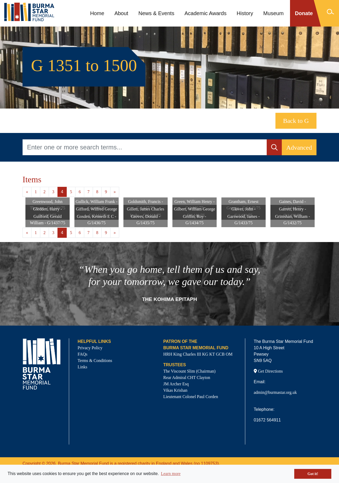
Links (82, 367)
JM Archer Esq (176, 384)
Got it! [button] (312, 474)
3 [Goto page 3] (53, 191)
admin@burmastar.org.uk (275, 392)
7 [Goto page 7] (88, 191)
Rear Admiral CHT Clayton (186, 377)
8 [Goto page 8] (97, 191)
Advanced (299, 147)
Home (97, 13)
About (121, 13)
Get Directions (268, 371)
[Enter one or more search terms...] (145, 147)
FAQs (82, 354)
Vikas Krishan (175, 390)
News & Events (157, 13)
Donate (304, 13)
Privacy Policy (90, 348)
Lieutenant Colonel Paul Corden (190, 396)
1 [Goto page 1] (36, 191)
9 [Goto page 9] (106, 191)
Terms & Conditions (95, 360)
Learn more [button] (170, 473)
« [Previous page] (27, 191)
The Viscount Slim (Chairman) (189, 371)
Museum (273, 13)
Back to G (296, 120)
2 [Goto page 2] (44, 191)
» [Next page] (115, 191)
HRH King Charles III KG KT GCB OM (198, 354)
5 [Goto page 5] (71, 191)
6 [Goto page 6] (80, 191)
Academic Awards (206, 13)
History (245, 13)
